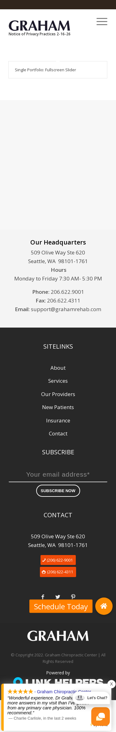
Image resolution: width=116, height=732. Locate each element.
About (58, 367)
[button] (104, 606)
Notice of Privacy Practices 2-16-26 (40, 34)
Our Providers (58, 394)
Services (58, 380)
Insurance (58, 420)
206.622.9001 (67, 291)
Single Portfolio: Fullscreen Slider (45, 70)
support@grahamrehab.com (66, 309)
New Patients (58, 407)
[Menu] (98, 21)
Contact (58, 433)
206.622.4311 (63, 300)
